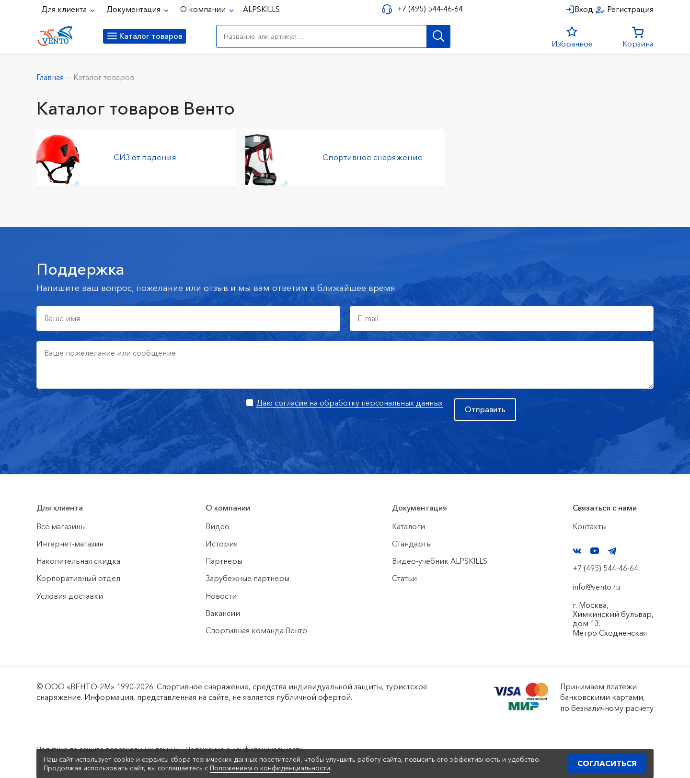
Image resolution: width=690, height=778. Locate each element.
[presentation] (109, 417)
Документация (134, 9)
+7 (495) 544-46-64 (427, 8)
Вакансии (223, 613)
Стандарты (412, 543)
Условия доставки (69, 596)
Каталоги (408, 526)
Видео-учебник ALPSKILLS (439, 561)
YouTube (594, 550)
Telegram (612, 551)
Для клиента (65, 9)
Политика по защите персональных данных (115, 749)
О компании (204, 9)
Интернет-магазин (70, 543)
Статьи (404, 578)
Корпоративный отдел (78, 578)
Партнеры (224, 561)
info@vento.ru (596, 587)
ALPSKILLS (261, 9)
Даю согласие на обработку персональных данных (349, 402)
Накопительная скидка (78, 561)
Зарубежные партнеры (247, 578)
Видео (218, 526)
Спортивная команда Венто (256, 630)
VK (577, 551)
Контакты (590, 526)
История (222, 543)
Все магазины (61, 526)
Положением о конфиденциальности (270, 768)
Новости (221, 596)
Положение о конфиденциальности (268, 749)
